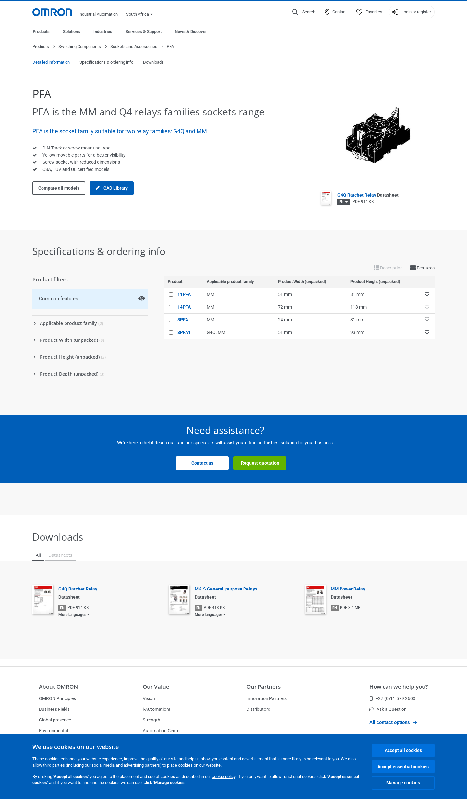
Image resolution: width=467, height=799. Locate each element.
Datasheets (60, 555)
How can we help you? (398, 686)
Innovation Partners (266, 698)
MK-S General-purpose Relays (226, 589)
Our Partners (263, 686)
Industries (102, 31)
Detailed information (51, 62)
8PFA (182, 320)
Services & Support (144, 31)
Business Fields (54, 709)
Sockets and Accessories (133, 46)
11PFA (184, 294)
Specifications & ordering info (106, 62)
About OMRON (58, 686)
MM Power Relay (348, 589)
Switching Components (79, 46)
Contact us (202, 463)
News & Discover (191, 31)
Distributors (258, 709)
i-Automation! (156, 709)
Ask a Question (388, 709)
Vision (149, 698)
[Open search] (303, 12)
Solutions (71, 31)
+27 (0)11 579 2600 (392, 698)
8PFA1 (184, 332)
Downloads (153, 62)
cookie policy (223, 776)
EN (341, 202)
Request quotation (260, 463)
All (38, 555)
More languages (72, 615)
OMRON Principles (57, 698)
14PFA (184, 307)
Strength (151, 719)
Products (41, 31)
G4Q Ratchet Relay (368, 195)
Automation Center (162, 730)
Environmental (53, 730)
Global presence (55, 719)
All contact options (393, 722)
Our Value (156, 686)
